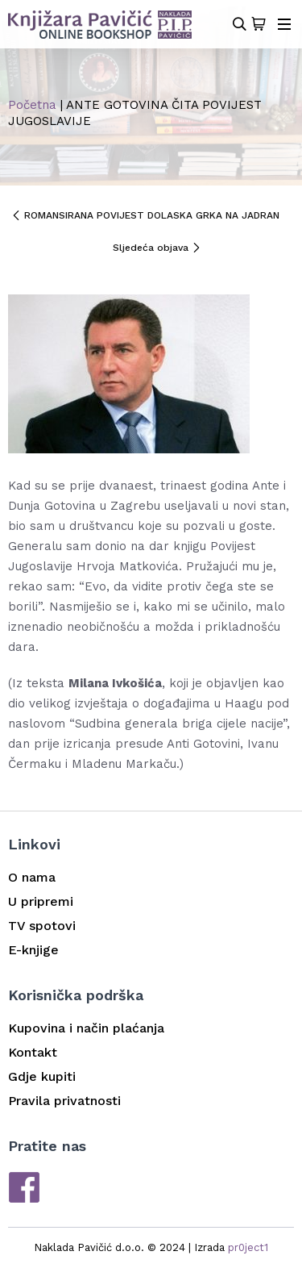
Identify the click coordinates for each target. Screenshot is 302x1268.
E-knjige (33, 949)
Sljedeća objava (157, 247)
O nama (32, 877)
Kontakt (32, 1052)
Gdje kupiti (42, 1076)
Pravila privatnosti (64, 1100)
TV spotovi (42, 925)
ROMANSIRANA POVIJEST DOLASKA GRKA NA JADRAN (145, 215)
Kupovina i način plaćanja (86, 1028)
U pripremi (40, 901)
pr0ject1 (248, 1247)
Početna (32, 105)
